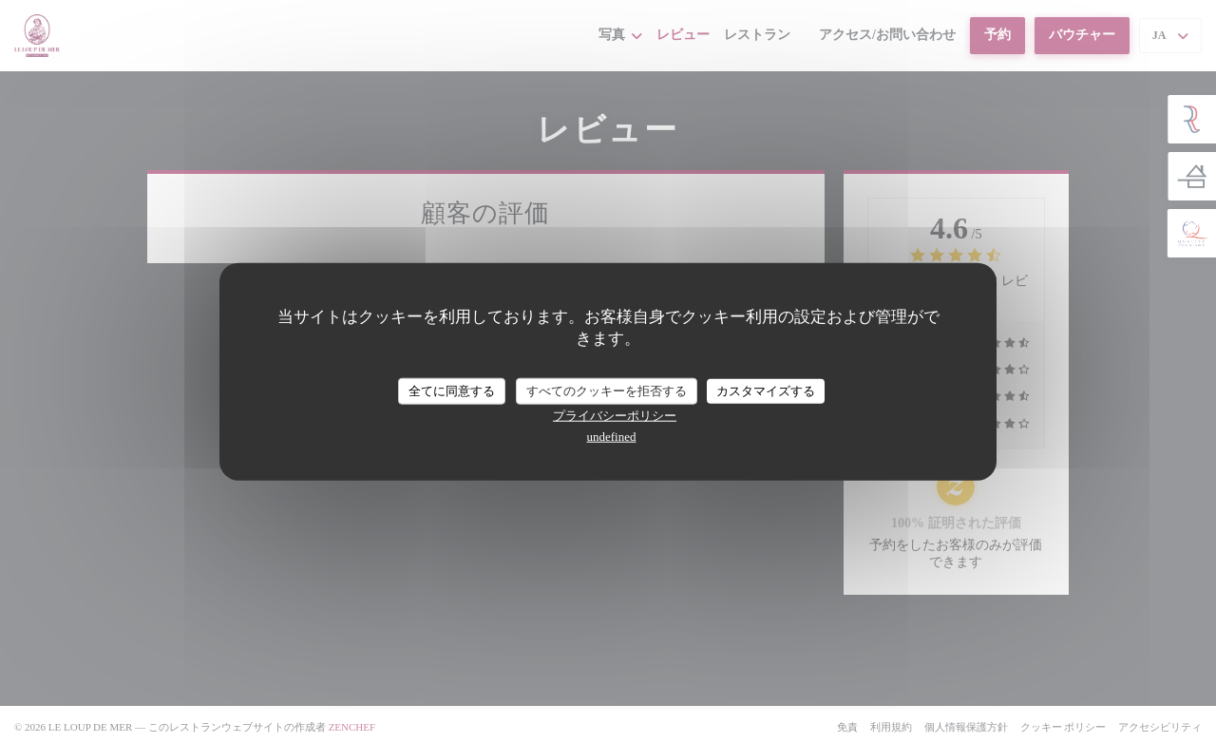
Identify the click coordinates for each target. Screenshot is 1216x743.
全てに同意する (451, 391)
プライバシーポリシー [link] (614, 415)
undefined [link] (611, 436)
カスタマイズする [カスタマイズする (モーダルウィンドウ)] (765, 391)
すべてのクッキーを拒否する (606, 391)
